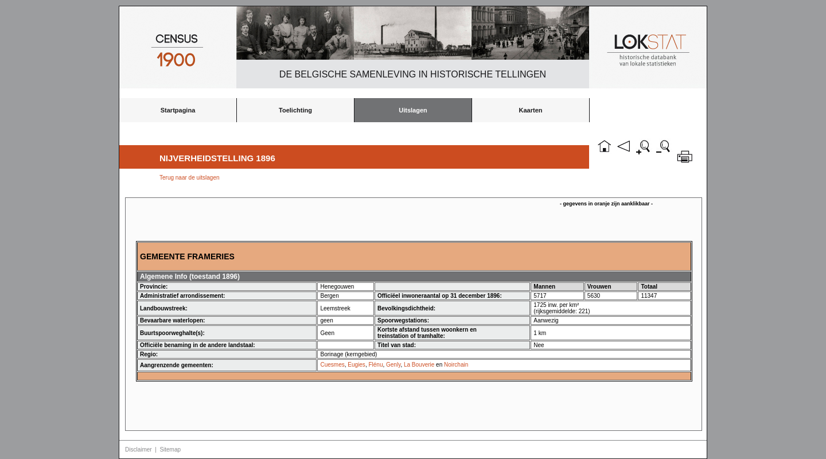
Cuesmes (332, 364)
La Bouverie (419, 364)
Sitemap (170, 449)
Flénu (375, 364)
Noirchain (456, 364)
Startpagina (178, 110)
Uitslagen (413, 110)
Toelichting (295, 110)
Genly (393, 364)
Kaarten (531, 110)
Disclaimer (138, 449)
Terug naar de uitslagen (189, 177)
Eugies (356, 364)
